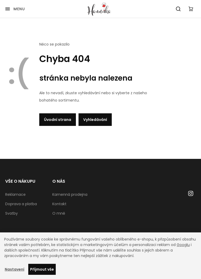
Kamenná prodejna (69, 194)
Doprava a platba (21, 204)
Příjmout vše (42, 269)
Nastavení (14, 269)
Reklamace (15, 194)
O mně (58, 213)
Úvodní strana (57, 119)
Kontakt (59, 204)
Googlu (183, 244)
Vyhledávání (95, 119)
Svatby (11, 213)
